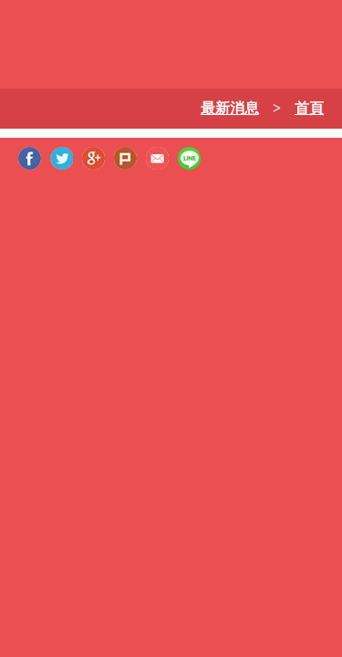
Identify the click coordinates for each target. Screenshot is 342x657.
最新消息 (230, 108)
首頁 (309, 108)
